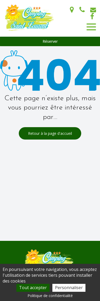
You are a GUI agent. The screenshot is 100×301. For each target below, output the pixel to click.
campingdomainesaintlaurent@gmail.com (93, 10)
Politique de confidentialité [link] (50, 295)
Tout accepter (33, 287)
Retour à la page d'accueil (50, 133)
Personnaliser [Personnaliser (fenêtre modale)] (69, 287)
